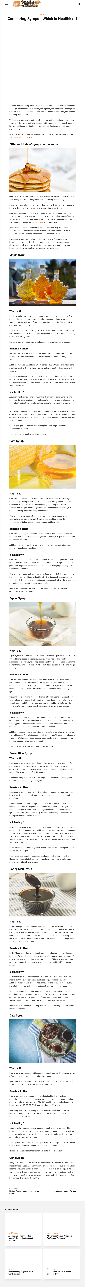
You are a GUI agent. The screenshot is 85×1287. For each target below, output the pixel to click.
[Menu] (6, 4)
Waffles (42, 14)
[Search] (79, 3)
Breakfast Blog (13, 1215)
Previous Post (25, 1172)
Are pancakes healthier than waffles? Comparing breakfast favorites (21, 1220)
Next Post (59, 1171)
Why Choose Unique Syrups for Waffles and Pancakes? (60, 1219)
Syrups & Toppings (53, 1215)
